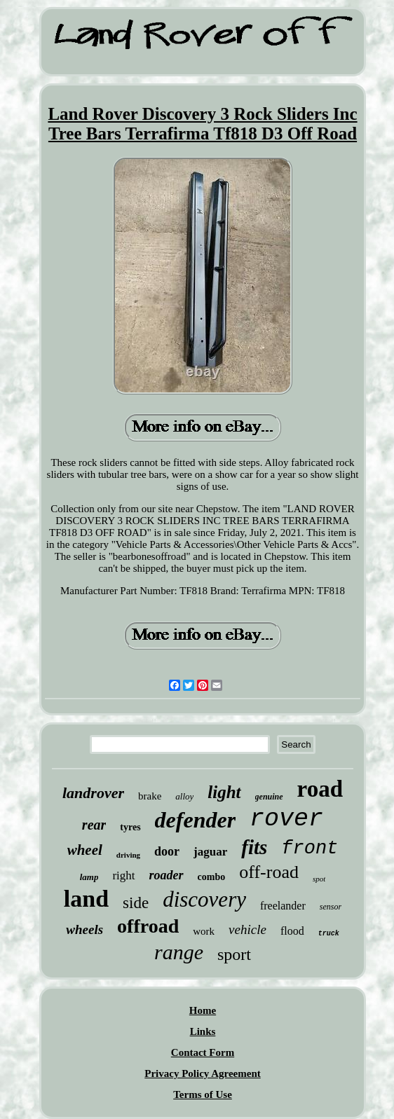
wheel (84, 850)
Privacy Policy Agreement (202, 1073)
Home (202, 1010)
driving (128, 855)
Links (203, 1031)
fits (254, 847)
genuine (269, 797)
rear (94, 824)
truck (328, 934)
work (204, 931)
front (309, 848)
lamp (89, 877)
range (178, 951)
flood (292, 931)
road (320, 789)
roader (166, 875)
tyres (130, 827)
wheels (84, 929)
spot (319, 878)
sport (234, 954)
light (224, 792)
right (123, 875)
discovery (204, 899)
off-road (269, 872)
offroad (148, 926)
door (166, 851)
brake (149, 796)
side (136, 903)
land (86, 899)
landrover (93, 793)
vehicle (247, 929)
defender (195, 819)
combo (212, 877)
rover (286, 819)
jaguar (210, 851)
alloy (184, 796)
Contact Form (202, 1052)
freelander (283, 906)
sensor (330, 907)
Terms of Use (202, 1094)
